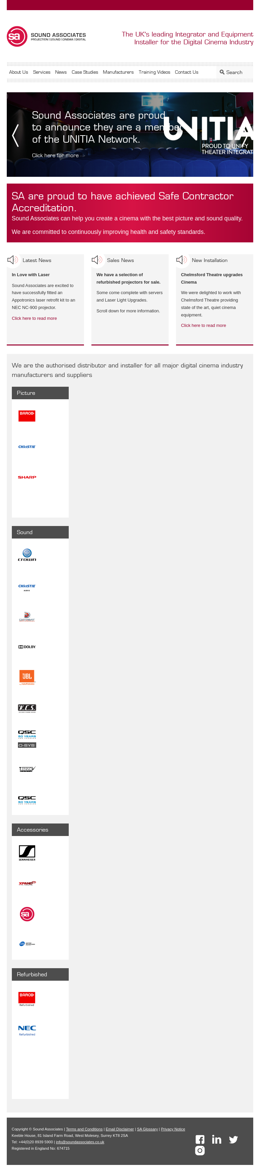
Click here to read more (34, 318)
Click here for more (55, 155)
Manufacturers (118, 72)
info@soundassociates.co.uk (80, 1142)
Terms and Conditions (84, 1129)
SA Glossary (147, 1129)
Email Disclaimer (120, 1129)
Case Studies (85, 72)
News (61, 72)
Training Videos (154, 72)
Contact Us (186, 72)
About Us (18, 72)
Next (245, 135)
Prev (14, 135)
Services (41, 72)
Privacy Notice (173, 1129)
